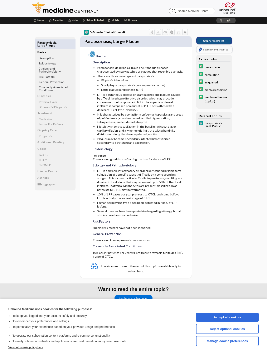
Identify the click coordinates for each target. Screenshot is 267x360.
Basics (41, 42)
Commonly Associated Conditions (53, 79)
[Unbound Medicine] (227, 7)
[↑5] (214, 40)
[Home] (39, 20)
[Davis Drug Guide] (214, 67)
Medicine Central (83, 8)
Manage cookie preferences (227, 341)
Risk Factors (47, 67)
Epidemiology (47, 53)
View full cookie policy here (25, 347)
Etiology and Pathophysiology (50, 60)
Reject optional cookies (227, 329)
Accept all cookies (227, 317)
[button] (131, 20)
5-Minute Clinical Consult (104, 32)
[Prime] (93, 20)
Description (46, 48)
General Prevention (51, 72)
